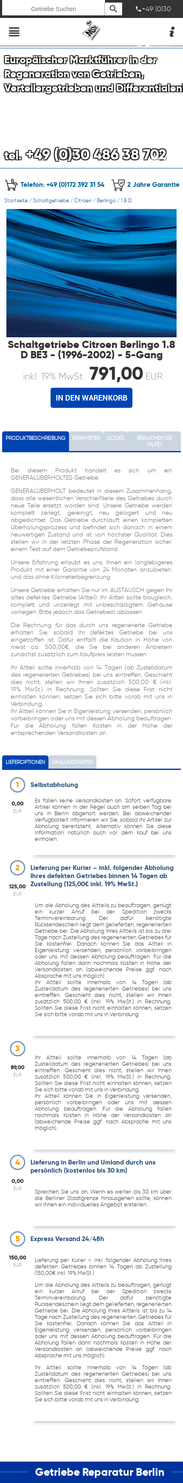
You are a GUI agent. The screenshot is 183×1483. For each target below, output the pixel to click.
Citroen (83, 200)
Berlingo (106, 200)
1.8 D (126, 200)
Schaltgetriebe (51, 200)
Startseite (16, 200)
